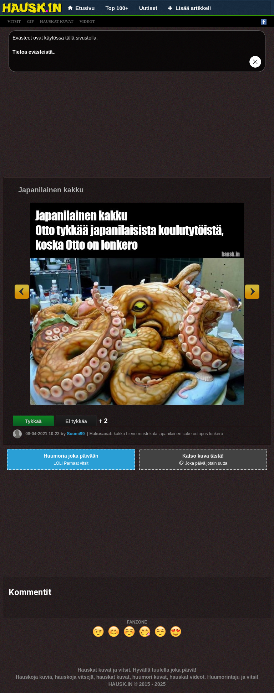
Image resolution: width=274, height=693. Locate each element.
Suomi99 (76, 433)
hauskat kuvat (56, 21)
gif (30, 21)
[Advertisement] (137, 127)
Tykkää (33, 421)
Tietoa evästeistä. (33, 52)
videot (87, 21)
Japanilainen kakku (50, 190)
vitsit (14, 21)
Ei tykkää (76, 421)
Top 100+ (117, 8)
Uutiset (148, 8)
